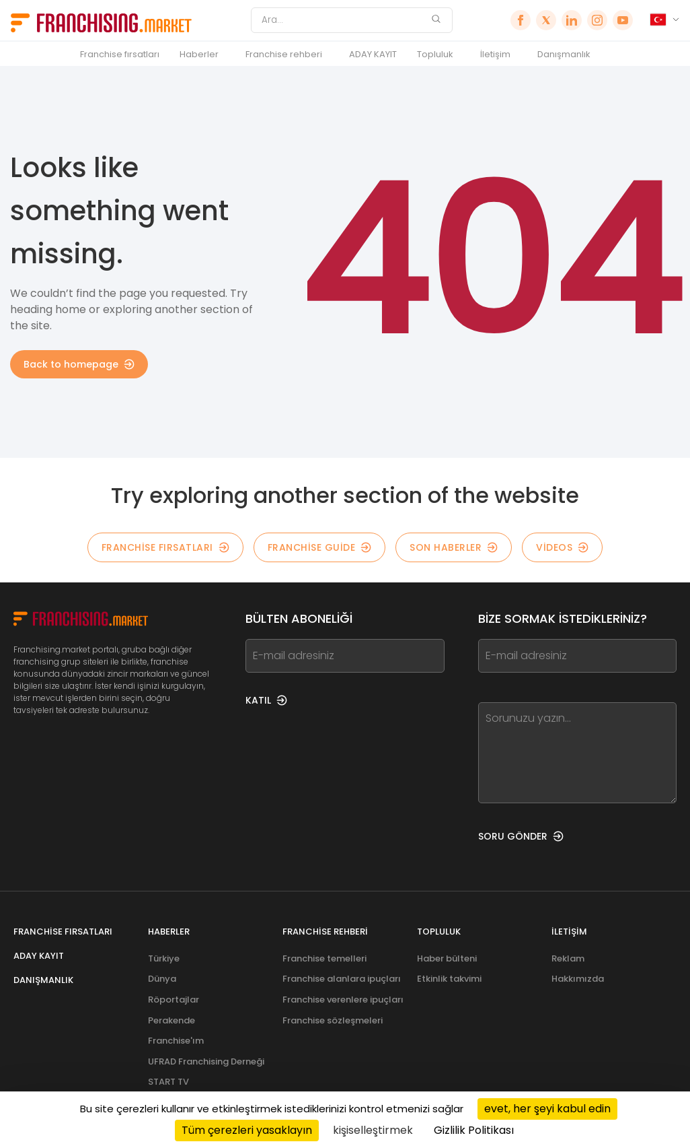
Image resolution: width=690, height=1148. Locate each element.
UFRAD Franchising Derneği (206, 1061)
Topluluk (435, 54)
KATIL (266, 700)
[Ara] (343, 20)
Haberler (199, 54)
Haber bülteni (447, 958)
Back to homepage (79, 364)
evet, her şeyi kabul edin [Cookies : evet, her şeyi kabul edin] (547, 1108)
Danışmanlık (563, 54)
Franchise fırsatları (119, 54)
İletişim (495, 54)
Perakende (171, 1020)
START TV (168, 1081)
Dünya (162, 978)
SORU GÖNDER (521, 836)
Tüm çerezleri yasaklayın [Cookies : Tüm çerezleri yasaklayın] (247, 1130)
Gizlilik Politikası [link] (474, 1130)
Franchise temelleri (324, 958)
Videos (562, 547)
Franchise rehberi (283, 54)
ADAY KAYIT (373, 54)
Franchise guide (320, 547)
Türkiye (164, 958)
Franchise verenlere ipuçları (343, 999)
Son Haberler (454, 547)
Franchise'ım (176, 1040)
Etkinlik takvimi (449, 978)
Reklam (567, 958)
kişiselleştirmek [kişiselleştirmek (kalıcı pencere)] (373, 1130)
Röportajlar (173, 999)
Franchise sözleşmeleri (332, 1020)
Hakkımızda (577, 978)
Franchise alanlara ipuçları (341, 978)
